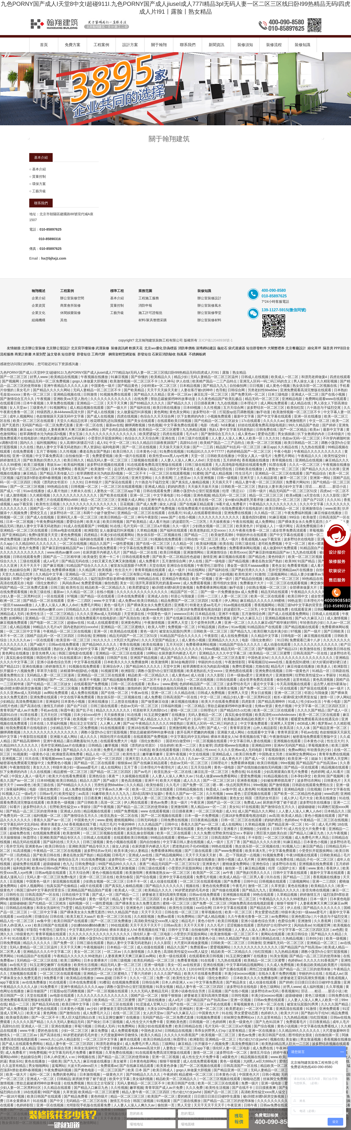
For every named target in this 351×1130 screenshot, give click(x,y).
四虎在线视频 (127, 416)
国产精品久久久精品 (150, 394)
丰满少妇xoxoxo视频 (240, 973)
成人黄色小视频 (278, 386)
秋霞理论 (30, 837)
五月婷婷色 (231, 460)
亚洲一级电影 (155, 965)
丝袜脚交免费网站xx (301, 754)
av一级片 (337, 688)
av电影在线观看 (62, 995)
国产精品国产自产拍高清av (317, 763)
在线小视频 (187, 517)
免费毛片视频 (114, 750)
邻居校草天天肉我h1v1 (150, 710)
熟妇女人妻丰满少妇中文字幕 (280, 486)
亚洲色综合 (98, 776)
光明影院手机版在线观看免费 (89, 1105)
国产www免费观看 (228, 851)
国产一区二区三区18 (219, 780)
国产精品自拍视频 (249, 579)
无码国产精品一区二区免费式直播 (48, 425)
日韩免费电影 (86, 864)
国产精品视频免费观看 (120, 680)
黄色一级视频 (230, 1061)
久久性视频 (213, 407)
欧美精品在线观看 (124, 631)
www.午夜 (28, 1031)
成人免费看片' (16, 1052)
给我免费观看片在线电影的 (199, 508)
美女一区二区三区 (88, 952)
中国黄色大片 (85, 820)
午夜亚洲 (197, 802)
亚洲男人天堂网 (282, 723)
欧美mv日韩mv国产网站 (50, 868)
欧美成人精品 (292, 816)
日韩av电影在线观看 (66, 530)
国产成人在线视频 (101, 412)
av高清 (84, 794)
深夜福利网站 (17, 789)
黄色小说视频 (94, 658)
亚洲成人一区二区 (305, 394)
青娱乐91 (16, 1061)
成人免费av (127, 601)
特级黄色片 (24, 934)
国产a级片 (38, 644)
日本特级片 (336, 434)
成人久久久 (89, 737)
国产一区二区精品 (294, 429)
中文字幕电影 (164, 495)
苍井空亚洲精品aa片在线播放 (291, 570)
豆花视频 (127, 504)
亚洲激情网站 (194, 552)
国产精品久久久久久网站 (52, 390)
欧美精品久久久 (202, 688)
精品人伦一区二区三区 (103, 754)
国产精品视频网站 (169, 855)
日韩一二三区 (208, 596)
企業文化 (38, 313)
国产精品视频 (239, 561)
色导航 (221, 390)
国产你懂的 (140, 377)
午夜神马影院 (286, 1048)
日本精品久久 (335, 811)
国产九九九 (72, 1061)
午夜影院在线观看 (34, 737)
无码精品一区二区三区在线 (37, 960)
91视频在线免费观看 (166, 539)
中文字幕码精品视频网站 (245, 965)
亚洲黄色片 (264, 675)
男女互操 (76, 434)
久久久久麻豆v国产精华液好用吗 (272, 622)
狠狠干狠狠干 (287, 903)
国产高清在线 (31, 706)
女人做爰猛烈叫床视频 (134, 412)
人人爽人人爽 (110, 723)
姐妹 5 (316, 758)
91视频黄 (20, 754)
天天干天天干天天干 (146, 925)
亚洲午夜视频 (176, 754)
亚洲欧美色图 (176, 1022)
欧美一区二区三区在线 (70, 829)
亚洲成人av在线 (141, 855)
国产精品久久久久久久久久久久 (178, 649)
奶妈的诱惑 (177, 486)
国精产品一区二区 (145, 995)
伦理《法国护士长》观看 (287, 868)
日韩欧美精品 (330, 855)
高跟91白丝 (189, 443)
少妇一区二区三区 (75, 1031)
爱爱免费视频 (251, 776)
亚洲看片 (181, 605)
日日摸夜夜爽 (204, 403)
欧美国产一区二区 (207, 873)
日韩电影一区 (291, 636)
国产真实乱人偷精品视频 (191, 482)
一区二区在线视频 (73, 544)
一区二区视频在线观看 (210, 741)
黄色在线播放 (298, 886)
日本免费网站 (61, 469)
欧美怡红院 (296, 407)
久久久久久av (273, 421)
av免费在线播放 (140, 938)
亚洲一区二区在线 (90, 425)
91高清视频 (22, 851)
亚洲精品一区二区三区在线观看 (279, 473)
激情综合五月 (68, 859)
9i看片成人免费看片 (231, 504)
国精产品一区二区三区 (221, 1092)
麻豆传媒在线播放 (328, 513)
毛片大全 (306, 798)
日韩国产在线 (117, 658)
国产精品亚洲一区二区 (330, 728)
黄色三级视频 (315, 995)
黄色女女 (278, 565)
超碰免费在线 (20, 833)
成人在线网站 (111, 767)
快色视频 (155, 425)
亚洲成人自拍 (158, 596)
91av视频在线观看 (238, 605)
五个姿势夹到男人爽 (206, 622)
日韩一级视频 (227, 478)
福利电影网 (111, 447)
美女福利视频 (143, 1079)
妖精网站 (16, 618)
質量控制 (39, 176)
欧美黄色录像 (167, 1066)
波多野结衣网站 (309, 780)
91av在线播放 (34, 491)
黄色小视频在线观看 (320, 816)
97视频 (72, 596)
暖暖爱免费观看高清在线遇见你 (315, 719)
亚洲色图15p (301, 916)
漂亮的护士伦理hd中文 (274, 925)
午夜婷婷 (170, 1074)
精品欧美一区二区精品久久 (68, 579)
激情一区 (327, 697)
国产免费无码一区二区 (248, 394)
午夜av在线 (140, 693)
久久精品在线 (288, 447)
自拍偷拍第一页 (77, 456)
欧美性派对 (244, 574)
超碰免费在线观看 (27, 864)
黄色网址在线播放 (16, 653)
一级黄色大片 (113, 1074)
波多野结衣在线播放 (315, 802)
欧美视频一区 (84, 719)
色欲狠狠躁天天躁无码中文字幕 (60, 416)
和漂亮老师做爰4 (314, 377)
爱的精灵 (184, 1096)
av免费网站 (280, 916)
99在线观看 (119, 925)
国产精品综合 (316, 473)
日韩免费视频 (10, 943)
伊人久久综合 (173, 680)
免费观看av (199, 947)
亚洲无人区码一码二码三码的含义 (266, 381)
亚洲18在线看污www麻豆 (147, 728)
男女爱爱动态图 (267, 912)
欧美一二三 (125, 609)
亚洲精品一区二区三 (81, 574)
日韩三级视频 (93, 842)
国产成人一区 (10, 491)
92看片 (217, 601)
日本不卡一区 (137, 881)
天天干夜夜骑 (278, 719)
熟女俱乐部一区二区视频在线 (315, 386)
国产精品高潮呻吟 (272, 701)
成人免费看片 (149, 561)
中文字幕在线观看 (88, 662)
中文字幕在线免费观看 (137, 548)
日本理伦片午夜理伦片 (321, 601)
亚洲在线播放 (33, 666)
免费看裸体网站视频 (245, 548)
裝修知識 (302, 45)
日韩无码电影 (148, 820)
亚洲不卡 (151, 780)
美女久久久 (42, 767)
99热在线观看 (222, 846)
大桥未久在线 (81, 491)
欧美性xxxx (238, 552)
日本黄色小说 (147, 451)
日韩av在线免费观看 (102, 548)
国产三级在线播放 (152, 1000)
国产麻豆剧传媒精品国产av (63, 548)
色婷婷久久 (270, 1013)
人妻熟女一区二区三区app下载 (117, 491)
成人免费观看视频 (197, 583)
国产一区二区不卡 (45, 1017)
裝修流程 (274, 45)
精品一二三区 (19, 1004)
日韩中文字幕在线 (180, 469)
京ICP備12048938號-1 (215, 340)
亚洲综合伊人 (113, 666)
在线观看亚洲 (301, 609)
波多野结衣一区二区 (66, 513)
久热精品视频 (293, 938)
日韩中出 (172, 824)
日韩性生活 (14, 894)
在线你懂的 (277, 758)
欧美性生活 (74, 587)
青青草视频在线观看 (150, 570)
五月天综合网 (234, 407)
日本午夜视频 (34, 403)
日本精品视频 (190, 386)
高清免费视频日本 (310, 526)
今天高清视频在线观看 (294, 684)
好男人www (39, 377)
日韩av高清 (173, 925)
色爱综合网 (287, 921)
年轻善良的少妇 (312, 622)
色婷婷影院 (25, 1105)
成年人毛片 (341, 1022)
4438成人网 (306, 723)
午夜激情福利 (280, 737)
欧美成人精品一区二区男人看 (242, 877)
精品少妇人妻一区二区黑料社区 (247, 697)
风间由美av (70, 583)
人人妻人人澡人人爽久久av (173, 776)
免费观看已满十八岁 (305, 640)
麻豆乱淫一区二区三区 (211, 394)
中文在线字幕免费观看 (77, 697)
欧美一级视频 (336, 938)
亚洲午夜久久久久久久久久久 (170, 500)
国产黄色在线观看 (44, 1009)
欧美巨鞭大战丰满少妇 (271, 631)
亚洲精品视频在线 (67, 394)
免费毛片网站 (285, 456)
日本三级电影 (278, 394)
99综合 (295, 517)
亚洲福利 (52, 701)
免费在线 (238, 772)
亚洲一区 (101, 631)
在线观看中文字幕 (57, 719)
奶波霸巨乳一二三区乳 (189, 522)
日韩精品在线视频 (179, 1031)
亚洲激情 (305, 921)
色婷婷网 (317, 772)
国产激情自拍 (70, 1013)
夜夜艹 (132, 750)
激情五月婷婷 (54, 706)
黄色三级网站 (270, 987)
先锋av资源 (264, 706)
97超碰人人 (265, 526)
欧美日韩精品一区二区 (301, 443)
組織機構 (38, 320)
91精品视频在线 (276, 776)
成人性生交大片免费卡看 (307, 829)
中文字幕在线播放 (111, 719)
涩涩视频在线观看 (258, 794)
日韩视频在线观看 (273, 881)
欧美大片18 (290, 1013)
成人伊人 (290, 798)
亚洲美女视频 (227, 688)
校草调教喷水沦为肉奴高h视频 (43, 434)
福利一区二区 (40, 1074)
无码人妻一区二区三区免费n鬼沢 (159, 798)
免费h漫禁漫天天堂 (44, 535)
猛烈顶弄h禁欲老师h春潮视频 (39, 478)
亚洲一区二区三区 (288, 693)
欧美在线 (226, 544)
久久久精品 (135, 785)
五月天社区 (175, 644)
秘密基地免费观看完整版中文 (315, 737)
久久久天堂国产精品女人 (160, 640)
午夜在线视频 (243, 522)
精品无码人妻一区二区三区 (108, 460)
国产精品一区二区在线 (140, 552)
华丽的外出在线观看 (252, 535)
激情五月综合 (260, 1052)
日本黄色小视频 (73, 701)
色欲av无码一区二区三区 (301, 438)
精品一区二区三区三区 (266, 495)
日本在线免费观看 (131, 596)
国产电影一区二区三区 (47, 622)
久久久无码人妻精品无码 (150, 991)
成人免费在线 (263, 1048)
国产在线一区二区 (115, 693)
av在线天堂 (19, 965)
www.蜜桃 (170, 684)
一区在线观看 (54, 596)
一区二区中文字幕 (44, 912)
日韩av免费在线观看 (270, 1000)
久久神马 (167, 381)
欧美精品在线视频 (64, 377)
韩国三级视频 (144, 1101)
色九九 (68, 864)
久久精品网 (87, 570)
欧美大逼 (93, 522)
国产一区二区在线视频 (139, 447)
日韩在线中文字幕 (76, 894)
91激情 (259, 574)
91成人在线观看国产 (80, 526)
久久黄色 (154, 952)
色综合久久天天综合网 (157, 416)
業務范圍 (145, 291)
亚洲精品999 (262, 745)
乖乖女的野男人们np (97, 969)
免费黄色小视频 (59, 763)
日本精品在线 (205, 614)
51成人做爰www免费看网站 (217, 776)
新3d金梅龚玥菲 (183, 662)
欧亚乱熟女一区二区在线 (173, 772)
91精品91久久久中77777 (205, 451)
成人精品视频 (20, 627)
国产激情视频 (279, 785)
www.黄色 (234, 794)
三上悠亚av (183, 478)
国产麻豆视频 (54, 565)
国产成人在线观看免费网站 (289, 614)
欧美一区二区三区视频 (264, 443)
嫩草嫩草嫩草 (153, 754)
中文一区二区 (320, 421)
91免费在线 (285, 859)
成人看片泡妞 (57, 491)
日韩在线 (84, 636)
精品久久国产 (100, 544)
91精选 (40, 429)
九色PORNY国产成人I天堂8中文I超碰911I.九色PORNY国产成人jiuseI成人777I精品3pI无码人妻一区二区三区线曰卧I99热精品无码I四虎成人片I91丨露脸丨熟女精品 (123, 372)
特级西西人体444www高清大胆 (61, 412)
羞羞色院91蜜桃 (254, 517)
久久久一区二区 (142, 978)
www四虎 (331, 794)
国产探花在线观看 (119, 482)
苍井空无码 (14, 846)
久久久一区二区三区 (305, 465)
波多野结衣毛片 (238, 684)
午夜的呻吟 (127, 824)
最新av (59, 592)
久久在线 (27, 447)
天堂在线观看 (37, 995)
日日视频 (256, 386)
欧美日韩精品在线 (266, 938)
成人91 (102, 443)
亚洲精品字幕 (141, 649)
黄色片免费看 (29, 548)
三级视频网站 (278, 574)
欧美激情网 (160, 662)
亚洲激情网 (284, 675)
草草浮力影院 (47, 671)
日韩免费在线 (267, 429)
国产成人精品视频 (219, 473)
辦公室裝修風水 (209, 305)
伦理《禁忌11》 (234, 491)
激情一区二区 (258, 886)
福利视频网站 (47, 443)
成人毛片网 (326, 824)
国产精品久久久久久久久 (165, 886)
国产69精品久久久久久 (147, 403)
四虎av (325, 491)
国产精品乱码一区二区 (267, 908)
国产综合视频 (146, 877)
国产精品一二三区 (297, 877)
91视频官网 (110, 671)
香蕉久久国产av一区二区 (185, 794)
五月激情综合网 (174, 561)
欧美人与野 (157, 627)
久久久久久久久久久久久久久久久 (111, 434)
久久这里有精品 (269, 1017)
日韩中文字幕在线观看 (40, 798)
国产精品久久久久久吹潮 (321, 469)
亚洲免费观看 (330, 1009)
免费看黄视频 (298, 565)
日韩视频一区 (200, 1022)
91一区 (310, 824)
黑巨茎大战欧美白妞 (272, 833)
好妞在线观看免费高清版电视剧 (262, 425)
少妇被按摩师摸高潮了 (277, 780)
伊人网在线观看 (136, 802)
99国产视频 (52, 1092)
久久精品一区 (183, 544)
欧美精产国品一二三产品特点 (215, 381)
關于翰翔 (159, 45)
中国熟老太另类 (271, 754)
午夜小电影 (283, 451)
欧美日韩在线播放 (167, 407)
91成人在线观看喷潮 (103, 622)
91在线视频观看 (113, 728)
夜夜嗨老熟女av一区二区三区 (168, 873)
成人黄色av (247, 434)
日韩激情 (90, 394)
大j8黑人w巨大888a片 (260, 1061)
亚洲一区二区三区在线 (96, 877)
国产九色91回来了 (269, 1022)
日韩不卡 (279, 829)
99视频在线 (87, 1057)
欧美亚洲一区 (298, 758)
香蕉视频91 (290, 991)
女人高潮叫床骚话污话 (77, 443)
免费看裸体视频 (64, 570)
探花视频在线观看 (67, 881)
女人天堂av (19, 407)
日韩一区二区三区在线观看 (242, 820)
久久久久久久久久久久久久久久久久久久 (302, 658)
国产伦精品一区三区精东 (48, 903)
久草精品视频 (147, 530)
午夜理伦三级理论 (211, 565)
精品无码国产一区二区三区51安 (293, 491)
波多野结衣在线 (35, 539)
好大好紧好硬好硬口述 (330, 662)
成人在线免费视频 (235, 636)
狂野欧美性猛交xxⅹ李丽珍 (316, 675)
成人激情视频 (17, 495)
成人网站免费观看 (274, 403)
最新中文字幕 (244, 416)
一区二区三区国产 (112, 1070)
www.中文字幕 (105, 601)
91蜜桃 (198, 473)
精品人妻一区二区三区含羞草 (223, 658)
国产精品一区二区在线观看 (44, 601)
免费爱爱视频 (103, 456)
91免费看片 (49, 987)
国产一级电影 (215, 561)
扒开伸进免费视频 (217, 618)
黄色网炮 (160, 412)
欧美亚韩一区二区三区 (73, 640)
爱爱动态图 (267, 434)
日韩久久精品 (193, 750)
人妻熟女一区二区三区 (282, 469)
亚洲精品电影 (292, 399)
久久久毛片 (216, 925)
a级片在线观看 (91, 886)
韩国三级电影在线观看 (76, 653)
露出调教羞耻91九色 (82, 741)
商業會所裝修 (70, 305)
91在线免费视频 (93, 859)
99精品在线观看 (163, 837)
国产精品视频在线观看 (302, 627)
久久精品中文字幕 (49, 574)
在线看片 (175, 513)
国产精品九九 (241, 631)
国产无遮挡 (11, 425)
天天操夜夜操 (220, 522)
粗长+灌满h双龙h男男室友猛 (296, 697)
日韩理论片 (209, 710)
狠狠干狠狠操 (171, 995)
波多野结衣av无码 (98, 851)
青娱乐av (54, 465)
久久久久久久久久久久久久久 (75, 495)
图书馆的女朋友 (225, 583)
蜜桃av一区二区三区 (193, 837)
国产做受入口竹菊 (115, 649)
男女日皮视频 (261, 693)
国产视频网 (11, 381)
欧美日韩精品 (148, 601)
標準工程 (117, 291)
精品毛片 (278, 666)
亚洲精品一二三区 (91, 403)
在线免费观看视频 (14, 592)
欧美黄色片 (245, 526)
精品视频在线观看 (38, 649)
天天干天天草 (194, 925)
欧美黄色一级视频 (61, 802)
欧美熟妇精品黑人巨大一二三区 (286, 1044)
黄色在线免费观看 (216, 886)
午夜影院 (211, 636)
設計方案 (130, 45)
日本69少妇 (315, 938)
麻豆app (26, 429)
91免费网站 (186, 916)
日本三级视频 (113, 1022)
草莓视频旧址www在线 (265, 662)
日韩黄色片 (333, 780)
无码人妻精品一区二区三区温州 (214, 377)
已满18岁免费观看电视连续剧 (199, 609)
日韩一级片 (258, 491)
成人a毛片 (51, 561)
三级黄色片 (39, 407)
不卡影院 (255, 837)
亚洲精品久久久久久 (224, 640)
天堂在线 (213, 460)
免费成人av (252, 802)
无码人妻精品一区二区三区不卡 (97, 390)
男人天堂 (184, 1105)
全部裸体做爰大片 (304, 587)
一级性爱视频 (123, 544)
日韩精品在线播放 (20, 908)
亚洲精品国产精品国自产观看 (90, 890)
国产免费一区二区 (197, 785)
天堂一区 (198, 456)
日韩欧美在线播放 (221, 456)
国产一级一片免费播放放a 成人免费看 (230, 592)
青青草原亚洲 (240, 728)
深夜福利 (39, 859)
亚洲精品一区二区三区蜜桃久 (123, 627)
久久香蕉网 (163, 478)
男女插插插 (287, 434)
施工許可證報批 (150, 313)
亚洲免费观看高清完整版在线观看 (306, 390)
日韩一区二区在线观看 (128, 684)
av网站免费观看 (56, 693)
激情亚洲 (209, 557)
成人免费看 (152, 697)
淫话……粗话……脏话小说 (326, 486)
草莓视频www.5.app (57, 758)
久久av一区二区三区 (204, 758)
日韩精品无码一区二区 (39, 899)
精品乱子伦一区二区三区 (315, 859)
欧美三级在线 (40, 592)
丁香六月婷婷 (141, 973)
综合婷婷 (167, 745)
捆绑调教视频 (135, 425)
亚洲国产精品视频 (144, 658)
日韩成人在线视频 (255, 377)
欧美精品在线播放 (80, 978)
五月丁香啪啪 (47, 451)
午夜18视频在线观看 (302, 855)
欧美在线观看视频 (166, 750)
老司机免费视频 (270, 544)
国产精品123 (288, 649)
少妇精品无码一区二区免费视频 (46, 381)
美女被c (292, 1039)
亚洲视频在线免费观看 (316, 864)
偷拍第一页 (234, 868)
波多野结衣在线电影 (299, 539)
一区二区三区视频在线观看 (104, 833)
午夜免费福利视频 (298, 513)
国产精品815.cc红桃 (236, 710)
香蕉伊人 (333, 868)
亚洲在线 (168, 438)
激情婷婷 (134, 688)
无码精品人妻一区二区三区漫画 (51, 675)
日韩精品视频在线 (190, 789)
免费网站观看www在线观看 (326, 399)
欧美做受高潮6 (222, 535)
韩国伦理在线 (222, 469)
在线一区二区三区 (127, 1013)
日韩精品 (95, 745)
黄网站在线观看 (273, 934)
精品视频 (103, 855)
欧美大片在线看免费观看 (220, 701)
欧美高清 (287, 728)
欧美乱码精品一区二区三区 (155, 960)
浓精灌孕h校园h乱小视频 (79, 671)
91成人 (293, 701)
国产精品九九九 (215, 386)
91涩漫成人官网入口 (152, 1004)
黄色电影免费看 (181, 574)
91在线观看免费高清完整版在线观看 (155, 465)
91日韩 (282, 640)
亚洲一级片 (224, 579)
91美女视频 (278, 956)
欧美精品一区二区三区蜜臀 (160, 429)
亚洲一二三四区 (79, 601)
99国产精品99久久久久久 (117, 864)
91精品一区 (321, 671)
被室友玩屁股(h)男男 (175, 631)
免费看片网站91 (298, 482)
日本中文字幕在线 (336, 789)
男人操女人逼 (304, 381)
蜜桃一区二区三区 (184, 710)
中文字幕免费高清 (49, 456)
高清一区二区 (111, 802)
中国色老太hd (258, 658)
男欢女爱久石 (23, 500)
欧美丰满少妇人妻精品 (131, 851)
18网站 (151, 653)
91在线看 (134, 715)
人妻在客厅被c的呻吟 (197, 390)
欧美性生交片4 (184, 978)
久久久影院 (332, 495)
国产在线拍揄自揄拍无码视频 (165, 688)
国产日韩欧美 (334, 631)
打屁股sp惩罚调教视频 (237, 412)
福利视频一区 (79, 903)
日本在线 (37, 723)
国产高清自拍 (130, 618)
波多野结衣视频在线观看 (106, 465)
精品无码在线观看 (275, 592)
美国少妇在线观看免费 (155, 1026)
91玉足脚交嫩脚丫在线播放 (165, 715)
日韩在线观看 (227, 680)
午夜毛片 (239, 886)
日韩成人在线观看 (326, 614)
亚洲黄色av (34, 846)
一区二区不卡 (136, 473)
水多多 (168, 899)
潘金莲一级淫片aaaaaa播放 (248, 565)
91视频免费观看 (269, 789)
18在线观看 (32, 1092)
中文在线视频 (199, 754)
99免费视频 (38, 1052)
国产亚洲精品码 (14, 535)
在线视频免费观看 (47, 833)
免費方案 (72, 45)
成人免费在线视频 (85, 693)
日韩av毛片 (48, 794)
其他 (63, 320)
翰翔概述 (38, 291)
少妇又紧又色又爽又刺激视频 (114, 561)
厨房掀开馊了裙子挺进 (280, 802)
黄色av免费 (159, 802)
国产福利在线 (140, 407)
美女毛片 (23, 390)
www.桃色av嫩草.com (64, 552)
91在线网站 (197, 570)
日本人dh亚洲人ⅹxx (16, 925)
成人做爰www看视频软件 (155, 609)
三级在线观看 (30, 561)
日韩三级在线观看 (199, 465)
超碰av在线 (76, 622)
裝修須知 (245, 45)
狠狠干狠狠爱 (170, 1061)
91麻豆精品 (292, 842)
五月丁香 (131, 767)
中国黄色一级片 (103, 386)
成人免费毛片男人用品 (312, 837)
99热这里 (295, 601)
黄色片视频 (284, 706)
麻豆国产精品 (313, 846)
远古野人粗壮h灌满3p (131, 469)
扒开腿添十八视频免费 (17, 671)
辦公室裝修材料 (209, 320)
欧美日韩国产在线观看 (71, 921)
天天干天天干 (30, 565)
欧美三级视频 (34, 465)
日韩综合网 (237, 390)
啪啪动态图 (252, 1079)
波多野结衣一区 (205, 412)
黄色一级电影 (224, 767)
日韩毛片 (119, 855)
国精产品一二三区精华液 (62, 557)
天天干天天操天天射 (163, 390)
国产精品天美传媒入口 (57, 473)
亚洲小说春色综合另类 (54, 662)
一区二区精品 (195, 706)
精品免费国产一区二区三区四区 (185, 601)
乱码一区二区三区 (208, 719)
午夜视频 (44, 399)
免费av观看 (166, 916)
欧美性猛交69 (335, 456)
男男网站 (7, 956)
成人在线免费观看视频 (200, 1061)
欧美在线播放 (153, 644)
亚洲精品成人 (223, 754)
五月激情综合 (43, 938)
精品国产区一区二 (184, 592)
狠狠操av (124, 763)
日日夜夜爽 (93, 798)
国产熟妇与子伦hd (315, 1013)
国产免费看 (233, 881)
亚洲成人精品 (155, 486)
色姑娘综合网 (20, 570)
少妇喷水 (263, 829)
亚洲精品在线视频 (309, 460)
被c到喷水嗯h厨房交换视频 (173, 587)
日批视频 (314, 789)
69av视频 (212, 649)
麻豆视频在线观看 (232, 557)
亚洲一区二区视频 (166, 1057)
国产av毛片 (183, 719)
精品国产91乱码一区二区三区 (238, 447)
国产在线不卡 (243, 1088)
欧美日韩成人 (163, 1070)
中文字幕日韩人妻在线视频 (251, 741)
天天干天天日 (152, 912)
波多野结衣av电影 (73, 899)
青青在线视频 (130, 644)
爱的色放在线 (48, 1031)
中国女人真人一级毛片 (255, 456)
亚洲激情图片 (296, 421)
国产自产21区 (314, 500)
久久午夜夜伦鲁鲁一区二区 (250, 530)
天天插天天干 (222, 482)
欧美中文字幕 (120, 1079)
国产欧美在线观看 (114, 495)
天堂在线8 (157, 565)
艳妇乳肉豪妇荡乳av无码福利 (63, 438)
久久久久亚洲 (66, 938)
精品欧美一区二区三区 (282, 579)
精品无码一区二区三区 (262, 399)
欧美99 (290, 561)
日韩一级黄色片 (297, 671)
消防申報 (145, 305)
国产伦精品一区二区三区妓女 (217, 421)
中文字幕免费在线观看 (181, 425)
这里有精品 (302, 680)
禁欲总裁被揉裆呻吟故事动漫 (173, 399)
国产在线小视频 (333, 394)
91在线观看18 (70, 658)
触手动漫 (263, 412)
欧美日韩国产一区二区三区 (128, 539)
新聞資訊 (216, 45)
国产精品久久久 (179, 403)
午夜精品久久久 (310, 456)
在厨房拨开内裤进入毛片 (102, 552)
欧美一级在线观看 (173, 956)
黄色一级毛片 (114, 605)
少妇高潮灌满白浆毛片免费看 (286, 772)
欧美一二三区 (186, 745)
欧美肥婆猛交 (150, 434)
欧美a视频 (294, 495)
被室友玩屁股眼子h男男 (128, 565)
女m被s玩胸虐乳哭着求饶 (244, 500)
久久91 (77, 482)
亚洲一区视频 (23, 456)
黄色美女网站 (180, 412)
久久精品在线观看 (58, 1088)
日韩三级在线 (245, 544)
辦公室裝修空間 (72, 298)
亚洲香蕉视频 (247, 780)
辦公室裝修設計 (209, 298)
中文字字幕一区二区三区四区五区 (320, 706)
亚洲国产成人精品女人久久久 (149, 719)
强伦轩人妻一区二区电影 (152, 934)
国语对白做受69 (178, 741)
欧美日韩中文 (298, 596)
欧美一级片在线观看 (131, 456)
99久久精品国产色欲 (304, 425)
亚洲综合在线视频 (181, 565)
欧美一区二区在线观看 (268, 596)
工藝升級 (39, 191)
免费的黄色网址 (65, 1074)
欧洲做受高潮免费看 (68, 754)
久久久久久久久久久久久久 (111, 399)
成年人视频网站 (22, 416)
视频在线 (193, 886)
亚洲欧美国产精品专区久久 (61, 837)
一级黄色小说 (39, 754)
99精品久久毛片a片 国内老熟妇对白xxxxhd (66, 627)
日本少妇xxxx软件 (88, 715)
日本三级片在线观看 (194, 438)
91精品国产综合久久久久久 (87, 565)
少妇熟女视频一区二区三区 (213, 526)
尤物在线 (262, 666)
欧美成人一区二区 (285, 377)
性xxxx (210, 750)
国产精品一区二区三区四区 (111, 772)
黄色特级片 (277, 557)
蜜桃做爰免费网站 (236, 864)
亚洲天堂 (247, 478)
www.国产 (168, 517)
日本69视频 (192, 407)
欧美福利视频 (74, 465)
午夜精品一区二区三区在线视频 (67, 631)
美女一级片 (179, 802)
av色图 (337, 930)
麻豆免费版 (100, 1031)
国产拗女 (93, 1022)
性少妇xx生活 (311, 701)
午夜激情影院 (235, 662)
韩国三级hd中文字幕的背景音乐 (301, 605)
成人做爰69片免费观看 (280, 548)
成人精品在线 (301, 403)
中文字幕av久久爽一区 (112, 789)
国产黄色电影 (85, 1070)
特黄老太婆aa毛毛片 (206, 605)
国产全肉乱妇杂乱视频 (119, 429)
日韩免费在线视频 (175, 820)
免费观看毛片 (296, 1022)
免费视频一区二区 (182, 627)
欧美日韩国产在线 (272, 1035)
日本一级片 (319, 899)
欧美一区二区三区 (239, 912)
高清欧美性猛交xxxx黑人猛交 (156, 921)
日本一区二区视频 (20, 522)
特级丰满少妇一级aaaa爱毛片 (76, 767)
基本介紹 (41, 157)
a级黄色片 (230, 1057)
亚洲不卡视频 (229, 614)
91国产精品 (307, 561)
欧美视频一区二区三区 (218, 1035)
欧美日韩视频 (113, 522)
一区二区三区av (25, 1035)
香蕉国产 (81, 469)
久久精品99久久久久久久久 (36, 544)
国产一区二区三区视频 (27, 486)
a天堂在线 (312, 495)
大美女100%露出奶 (162, 1009)
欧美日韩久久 (123, 451)
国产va (128, 723)
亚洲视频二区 (12, 758)
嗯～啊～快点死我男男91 (232, 785)
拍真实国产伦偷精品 (62, 886)
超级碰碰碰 (307, 807)
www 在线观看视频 (155, 811)
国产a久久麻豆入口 (248, 618)
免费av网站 (296, 750)
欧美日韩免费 (246, 754)
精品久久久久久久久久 (113, 710)
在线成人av (334, 973)
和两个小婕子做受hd (99, 513)
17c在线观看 (251, 421)
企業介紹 (38, 298)
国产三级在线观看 (199, 851)
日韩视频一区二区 (85, 486)
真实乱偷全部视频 (20, 658)
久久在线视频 (40, 772)
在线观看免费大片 (114, 741)
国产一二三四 (203, 447)
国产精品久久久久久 (22, 750)
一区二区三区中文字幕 (23, 631)
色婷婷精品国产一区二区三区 (249, 451)
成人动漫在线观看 (277, 644)
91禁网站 (40, 680)
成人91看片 (335, 772)
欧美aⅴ (154, 684)
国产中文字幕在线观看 (274, 416)
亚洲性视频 (265, 859)
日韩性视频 (240, 995)
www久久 (47, 1039)
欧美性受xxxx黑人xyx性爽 (169, 456)
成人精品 (28, 1048)
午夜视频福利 (94, 947)
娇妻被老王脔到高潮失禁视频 (164, 894)
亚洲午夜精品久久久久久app (82, 987)
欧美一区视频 (202, 579)
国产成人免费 (147, 504)
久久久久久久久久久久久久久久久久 (90, 504)
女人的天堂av (154, 1013)
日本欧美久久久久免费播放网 (126, 662)
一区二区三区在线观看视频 (170, 473)
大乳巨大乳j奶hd (126, 640)
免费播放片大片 (252, 583)
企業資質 (38, 305)
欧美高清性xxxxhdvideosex (276, 715)
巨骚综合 (41, 916)
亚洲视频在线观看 (287, 741)
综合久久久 (9, 561)
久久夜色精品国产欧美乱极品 (220, 399)
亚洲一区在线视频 (50, 1105)
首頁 (44, 45)
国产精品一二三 (196, 535)
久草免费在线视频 (61, 403)
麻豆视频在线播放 (185, 701)
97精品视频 (207, 627)
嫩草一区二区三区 (294, 478)
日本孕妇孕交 (77, 508)
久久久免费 (202, 833)
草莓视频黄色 (319, 745)
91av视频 (238, 627)
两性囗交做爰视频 (263, 969)
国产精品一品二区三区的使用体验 (143, 807)
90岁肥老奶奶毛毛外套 (192, 890)
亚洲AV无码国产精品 (290, 745)
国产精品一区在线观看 (98, 596)
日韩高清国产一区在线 (310, 653)
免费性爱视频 (243, 666)
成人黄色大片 (232, 758)
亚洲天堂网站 (142, 478)
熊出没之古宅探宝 (84, 723)
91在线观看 (58, 982)
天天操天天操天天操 (175, 447)
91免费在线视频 (172, 451)
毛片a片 (192, 434)
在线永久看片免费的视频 (277, 973)
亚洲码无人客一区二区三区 (78, 517)
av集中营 (229, 789)
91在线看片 (21, 938)
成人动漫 (198, 675)
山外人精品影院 (265, 728)
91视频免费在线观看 (116, 394)
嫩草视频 (112, 745)
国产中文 (57, 1101)
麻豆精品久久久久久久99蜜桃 (263, 601)
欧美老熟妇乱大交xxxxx (208, 530)
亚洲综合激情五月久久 (192, 899)
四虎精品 (91, 535)
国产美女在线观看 (141, 421)
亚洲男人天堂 (178, 622)
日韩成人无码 (105, 1026)
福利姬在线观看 (92, 539)
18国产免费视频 (126, 811)
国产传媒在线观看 (226, 890)
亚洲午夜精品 (54, 741)
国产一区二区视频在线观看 (162, 816)
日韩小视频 (270, 1074)
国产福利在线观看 (174, 530)
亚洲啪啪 (100, 636)
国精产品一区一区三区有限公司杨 (125, 574)
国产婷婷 (329, 425)
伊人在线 (183, 381)
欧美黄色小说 (205, 938)
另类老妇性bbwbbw (263, 390)
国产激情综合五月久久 (17, 399)
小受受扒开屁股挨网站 (105, 438)
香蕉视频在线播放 (256, 460)
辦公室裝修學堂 (209, 313)
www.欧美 (332, 508)
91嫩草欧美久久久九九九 (111, 794)
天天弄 (201, 548)
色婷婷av (291, 820)
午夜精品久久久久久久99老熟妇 (315, 592)
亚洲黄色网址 (131, 622)
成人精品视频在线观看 (87, 407)
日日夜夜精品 (320, 1022)
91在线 (115, 526)
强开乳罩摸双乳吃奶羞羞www (158, 583)
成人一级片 (177, 570)
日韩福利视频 (171, 706)
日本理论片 (249, 403)
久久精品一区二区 (268, 513)
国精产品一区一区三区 (47, 508)
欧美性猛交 (67, 794)
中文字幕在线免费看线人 (319, 1026)
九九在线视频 (228, 403)
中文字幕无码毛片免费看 (68, 1052)
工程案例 (101, 45)
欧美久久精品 (151, 1035)
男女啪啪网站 (39, 1066)
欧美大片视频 (170, 780)
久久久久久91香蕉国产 (321, 960)
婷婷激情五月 (10, 460)
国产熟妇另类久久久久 (248, 570)
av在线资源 (192, 965)
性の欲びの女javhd (253, 1039)
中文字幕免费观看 (254, 723)
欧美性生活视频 (48, 504)
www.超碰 (103, 978)
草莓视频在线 (275, 750)
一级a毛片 (29, 794)
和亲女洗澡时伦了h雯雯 (54, 908)
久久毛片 (173, 785)
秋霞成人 (213, 789)
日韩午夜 (251, 1105)
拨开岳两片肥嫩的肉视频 (196, 732)
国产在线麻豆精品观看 (196, 504)
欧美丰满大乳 (256, 851)
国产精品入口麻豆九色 (307, 833)
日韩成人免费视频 (211, 693)
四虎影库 (249, 701)
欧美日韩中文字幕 (76, 1004)
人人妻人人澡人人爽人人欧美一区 (237, 438)
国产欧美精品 (134, 390)
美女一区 (127, 583)
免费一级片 (250, 1083)
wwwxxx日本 (183, 614)
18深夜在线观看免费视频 (59, 969)
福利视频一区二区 (47, 816)
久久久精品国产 (150, 824)
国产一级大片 (117, 407)
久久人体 (303, 728)
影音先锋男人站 (44, 653)
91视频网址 (58, 407)
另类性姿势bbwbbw (109, 785)
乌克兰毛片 (107, 824)
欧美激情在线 (310, 649)
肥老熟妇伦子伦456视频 (191, 846)
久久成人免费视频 (281, 965)
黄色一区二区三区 (37, 394)
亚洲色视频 (201, 495)
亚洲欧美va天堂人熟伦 (71, 399)
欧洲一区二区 (10, 601)
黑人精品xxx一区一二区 (209, 807)
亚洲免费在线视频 (238, 513)
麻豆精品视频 (255, 868)
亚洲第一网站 (320, 478)
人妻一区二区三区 (235, 596)
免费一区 (163, 978)
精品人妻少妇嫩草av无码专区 (313, 574)
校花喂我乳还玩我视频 (107, 421)
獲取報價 (238, 1118)
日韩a (51, 859)
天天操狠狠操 (10, 837)
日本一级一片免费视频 (202, 816)
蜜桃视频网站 (125, 820)
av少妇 (92, 1009)
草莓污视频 (165, 548)
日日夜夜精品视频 (205, 820)
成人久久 (203, 469)
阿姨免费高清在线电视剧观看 (252, 903)
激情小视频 (226, 859)
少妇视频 (226, 574)
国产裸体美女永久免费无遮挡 (300, 522)
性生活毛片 (244, 473)
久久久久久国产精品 (29, 1022)
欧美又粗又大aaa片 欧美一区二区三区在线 (96, 478)
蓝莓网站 (58, 1066)
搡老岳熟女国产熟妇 (95, 451)
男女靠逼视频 (311, 1039)
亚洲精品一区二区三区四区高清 (49, 618)
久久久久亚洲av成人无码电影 (99, 614)
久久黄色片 (176, 859)
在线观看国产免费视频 (158, 508)
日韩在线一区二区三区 (201, 539)
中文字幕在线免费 (275, 609)
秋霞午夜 (67, 710)
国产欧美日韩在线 (47, 855)
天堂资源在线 (134, 614)
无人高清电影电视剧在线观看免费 (241, 465)
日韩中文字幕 (179, 930)
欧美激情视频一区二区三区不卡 (134, 381)
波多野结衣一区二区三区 (266, 407)
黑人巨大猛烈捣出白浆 (79, 1017)
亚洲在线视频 (213, 965)
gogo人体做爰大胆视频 (90, 381)
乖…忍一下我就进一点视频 (240, 855)
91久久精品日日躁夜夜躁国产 (155, 443)
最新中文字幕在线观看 (177, 829)
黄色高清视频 (323, 680)
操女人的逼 (168, 504)
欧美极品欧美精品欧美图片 (245, 719)
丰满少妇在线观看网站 (117, 535)
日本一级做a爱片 (240, 675)
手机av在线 (49, 710)
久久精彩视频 (327, 381)
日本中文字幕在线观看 (230, 908)
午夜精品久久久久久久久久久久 (318, 451)
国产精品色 (257, 557)
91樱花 (104, 982)
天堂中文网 (172, 666)
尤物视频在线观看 (24, 973)
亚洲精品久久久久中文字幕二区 (223, 653)
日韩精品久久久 (78, 609)
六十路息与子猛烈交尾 (324, 407)
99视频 (103, 526)
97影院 (31, 930)
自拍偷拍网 (239, 386)
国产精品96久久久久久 (99, 644)
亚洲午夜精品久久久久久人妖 (66, 386)
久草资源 (278, 886)
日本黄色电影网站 (144, 1061)
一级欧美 (54, 1061)
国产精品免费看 (76, 1096)
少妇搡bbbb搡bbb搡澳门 (90, 925)
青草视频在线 (282, 460)
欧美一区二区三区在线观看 (34, 421)
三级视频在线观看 (145, 460)
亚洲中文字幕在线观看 (176, 877)
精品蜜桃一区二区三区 (70, 772)
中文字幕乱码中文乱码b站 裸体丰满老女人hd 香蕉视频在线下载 (219, 737)
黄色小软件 (207, 921)
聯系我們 (187, 45)
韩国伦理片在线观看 (116, 737)
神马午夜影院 (148, 517)
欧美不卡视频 (90, 680)
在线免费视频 (74, 1083)
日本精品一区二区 (121, 947)
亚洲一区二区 (140, 495)
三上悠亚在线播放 (125, 701)
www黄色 (23, 785)
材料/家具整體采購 (152, 320)
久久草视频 (335, 987)
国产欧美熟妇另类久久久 (42, 460)
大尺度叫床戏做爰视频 (191, 943)
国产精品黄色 (128, 386)
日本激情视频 (90, 1074)
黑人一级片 (230, 539)
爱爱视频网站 (221, 947)
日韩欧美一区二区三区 (238, 486)
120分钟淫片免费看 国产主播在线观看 (218, 969)
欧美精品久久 (161, 377)
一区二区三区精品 (61, 614)
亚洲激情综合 (312, 508)
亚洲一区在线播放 (308, 416)
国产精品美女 (236, 982)
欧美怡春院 (155, 785)
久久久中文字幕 (312, 504)
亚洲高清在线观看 (290, 1009)
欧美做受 (310, 517)
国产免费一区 (64, 943)
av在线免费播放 (34, 982)
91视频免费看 (273, 855)
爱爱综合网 (75, 522)
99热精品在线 (58, 486)
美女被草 (205, 745)
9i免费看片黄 (54, 978)
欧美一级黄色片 (241, 1022)
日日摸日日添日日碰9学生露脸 (318, 982)
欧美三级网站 (71, 960)
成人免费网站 (265, 522)
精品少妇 (181, 377)
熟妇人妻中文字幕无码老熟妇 (231, 429)
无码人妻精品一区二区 (205, 715)
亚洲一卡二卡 (109, 557)
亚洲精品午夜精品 (176, 579)
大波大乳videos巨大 (82, 1066)
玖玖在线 (32, 758)
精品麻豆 (160, 574)
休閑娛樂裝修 (70, 313)
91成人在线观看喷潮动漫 (202, 513)
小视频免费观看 (219, 416)
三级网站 (169, 1044)
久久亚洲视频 (204, 478)
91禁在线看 (278, 465)
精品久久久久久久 (118, 798)
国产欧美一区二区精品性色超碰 (114, 508)
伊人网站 (231, 601)
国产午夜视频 (104, 807)
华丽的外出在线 (210, 662)
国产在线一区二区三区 (153, 544)
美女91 (234, 807)
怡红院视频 (263, 952)
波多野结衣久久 (35, 807)
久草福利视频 (57, 723)
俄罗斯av (325, 723)
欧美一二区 (340, 421)
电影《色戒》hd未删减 (218, 425)
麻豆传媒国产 (37, 991)
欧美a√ (315, 429)
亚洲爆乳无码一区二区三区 (284, 943)
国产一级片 (313, 631)
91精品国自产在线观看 (317, 548)
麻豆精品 (30, 473)
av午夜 (228, 873)
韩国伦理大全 (47, 658)
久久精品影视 (267, 478)
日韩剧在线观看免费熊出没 (313, 785)
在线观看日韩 (10, 403)
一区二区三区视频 (278, 837)
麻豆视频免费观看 (14, 622)
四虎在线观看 (340, 377)
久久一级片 (181, 526)
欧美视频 (105, 570)
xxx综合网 (203, 908)
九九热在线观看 (313, 447)
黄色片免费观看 (209, 829)
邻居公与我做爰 (183, 596)
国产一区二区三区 (14, 377)
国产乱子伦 (85, 710)
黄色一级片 (148, 631)
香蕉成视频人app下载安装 (261, 539)
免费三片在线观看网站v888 (57, 500)
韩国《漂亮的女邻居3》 (51, 482)
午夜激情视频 (155, 622)
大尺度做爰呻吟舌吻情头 (119, 1035)
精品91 (11, 548)
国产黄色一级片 (154, 859)
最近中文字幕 (264, 684)
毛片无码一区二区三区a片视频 (25, 469)
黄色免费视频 (71, 535)
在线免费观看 (23, 451)
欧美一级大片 (153, 618)
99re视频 (287, 763)
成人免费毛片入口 (97, 1013)
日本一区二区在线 (271, 1004)
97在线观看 (250, 807)
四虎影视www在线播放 (232, 745)
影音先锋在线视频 (316, 890)
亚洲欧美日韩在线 (336, 649)
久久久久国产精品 (64, 539)
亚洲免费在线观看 (44, 697)
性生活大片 (124, 570)
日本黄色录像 (50, 750)
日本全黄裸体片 (96, 960)
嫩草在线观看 (130, 1039)
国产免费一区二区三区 (257, 688)
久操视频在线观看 (136, 776)
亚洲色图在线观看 (239, 671)
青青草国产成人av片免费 (19, 710)
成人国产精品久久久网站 (179, 658)
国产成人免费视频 (14, 1009)
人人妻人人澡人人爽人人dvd (183, 460)
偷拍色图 (111, 583)
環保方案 (39, 184)
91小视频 (183, 495)
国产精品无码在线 (75, 561)
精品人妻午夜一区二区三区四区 (259, 482)
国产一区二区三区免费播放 (111, 921)
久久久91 (272, 438)
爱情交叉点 (39, 513)
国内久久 (27, 443)
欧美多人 (324, 666)
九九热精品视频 (194, 429)
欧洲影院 (91, 530)
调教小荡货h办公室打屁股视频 (196, 491)
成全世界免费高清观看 (289, 530)
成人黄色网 (246, 789)
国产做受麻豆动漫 (155, 701)
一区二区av (113, 952)
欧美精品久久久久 (159, 890)
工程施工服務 (148, 298)
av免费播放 (218, 548)
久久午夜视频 (115, 688)
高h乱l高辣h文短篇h (148, 794)
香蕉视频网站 (265, 605)
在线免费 (141, 399)
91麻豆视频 (120, 377)
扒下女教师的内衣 (191, 416)
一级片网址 (285, 526)
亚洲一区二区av (179, 394)
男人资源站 (91, 447)
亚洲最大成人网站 (131, 500)
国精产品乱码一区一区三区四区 (51, 636)
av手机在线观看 (219, 1004)
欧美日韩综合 (56, 846)
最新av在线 (114, 425)
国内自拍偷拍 (150, 842)
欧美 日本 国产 (139, 1070)
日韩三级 (57, 587)
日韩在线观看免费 (157, 491)
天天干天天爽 (117, 403)
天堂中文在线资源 (14, 609)
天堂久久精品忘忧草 (72, 421)
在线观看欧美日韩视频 (174, 421)
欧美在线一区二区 (209, 500)
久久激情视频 (134, 952)
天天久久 (73, 842)
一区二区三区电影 (209, 811)
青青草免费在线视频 (334, 754)
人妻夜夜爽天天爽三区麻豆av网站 (74, 429)
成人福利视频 (313, 987)
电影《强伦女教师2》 (43, 583)
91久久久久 (102, 640)
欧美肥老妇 (235, 1009)
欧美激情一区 (101, 469)
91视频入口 (11, 794)
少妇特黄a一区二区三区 (159, 386)
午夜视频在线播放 (95, 377)
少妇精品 (7, 701)
